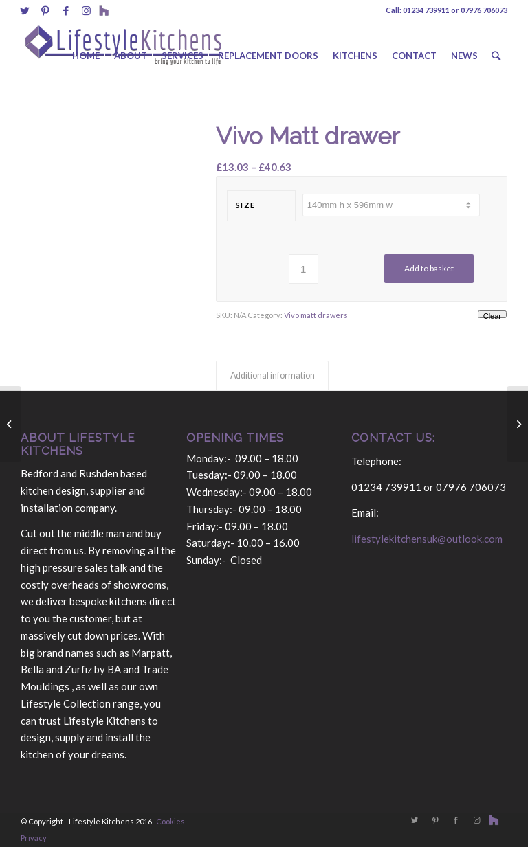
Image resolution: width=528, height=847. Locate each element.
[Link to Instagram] (86, 10)
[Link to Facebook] (66, 10)
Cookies (170, 821)
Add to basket (429, 268)
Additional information (272, 375)
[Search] (496, 55)
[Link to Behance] (104, 10)
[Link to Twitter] (24, 10)
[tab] (272, 376)
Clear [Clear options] (492, 315)
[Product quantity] (303, 269)
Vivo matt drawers (316, 314)
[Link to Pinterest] (45, 10)
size (246, 205)
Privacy (34, 837)
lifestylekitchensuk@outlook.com (427, 538)
